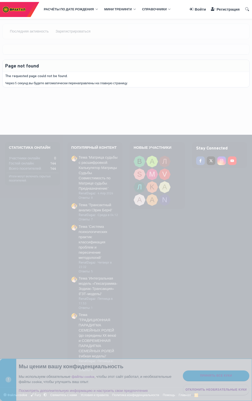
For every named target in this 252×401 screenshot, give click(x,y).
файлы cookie (83, 376)
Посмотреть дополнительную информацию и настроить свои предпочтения (83, 390)
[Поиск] (247, 9)
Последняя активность (29, 31)
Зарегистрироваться (73, 31)
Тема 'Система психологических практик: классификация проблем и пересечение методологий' (93, 242)
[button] (70, 9)
